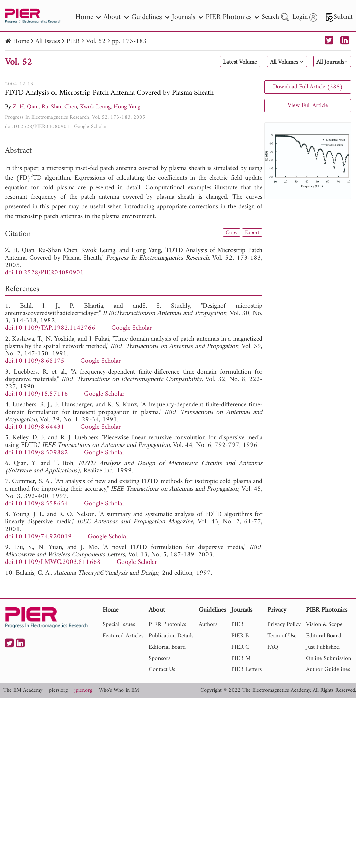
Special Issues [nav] (119, 624)
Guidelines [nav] (150, 17)
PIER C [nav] (240, 647)
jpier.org (83, 690)
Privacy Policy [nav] (284, 624)
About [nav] (116, 17)
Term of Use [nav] (282, 636)
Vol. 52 (96, 41)
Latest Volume (228, 62)
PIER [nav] (237, 624)
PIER (73, 41)
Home (21, 41)
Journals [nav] (187, 17)
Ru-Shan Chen (59, 107)
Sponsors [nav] (159, 658)
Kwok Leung (95, 107)
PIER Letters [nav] (246, 669)
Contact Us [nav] (162, 669)
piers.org (58, 690)
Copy (229, 233)
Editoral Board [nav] (323, 636)
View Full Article (308, 105)
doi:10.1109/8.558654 (36, 504)
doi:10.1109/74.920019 (38, 537)
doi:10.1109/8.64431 (34, 427)
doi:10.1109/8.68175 (34, 361)
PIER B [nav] (240, 636)
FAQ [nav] (272, 647)
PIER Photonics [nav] (232, 17)
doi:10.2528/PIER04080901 (37, 126)
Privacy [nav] (276, 610)
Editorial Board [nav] (167, 647)
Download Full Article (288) (308, 87)
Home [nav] (88, 17)
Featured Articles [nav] (123, 636)
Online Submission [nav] (328, 658)
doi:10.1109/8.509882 (36, 453)
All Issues (47, 41)
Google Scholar (90, 126)
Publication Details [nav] (171, 636)
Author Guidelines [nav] (328, 669)
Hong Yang (127, 107)
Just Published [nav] (323, 647)
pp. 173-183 (129, 41)
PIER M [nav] (241, 658)
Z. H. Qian (26, 107)
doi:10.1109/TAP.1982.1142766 (50, 328)
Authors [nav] (208, 624)
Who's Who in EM (119, 690)
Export (251, 233)
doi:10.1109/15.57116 (36, 394)
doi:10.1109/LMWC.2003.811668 (53, 562)
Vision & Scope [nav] (324, 624)
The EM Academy (22, 690)
